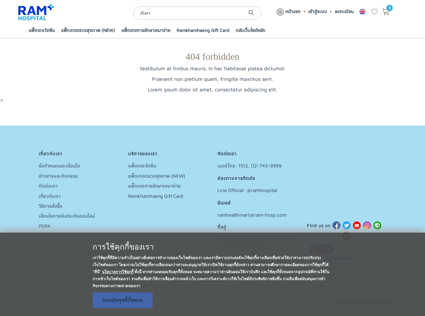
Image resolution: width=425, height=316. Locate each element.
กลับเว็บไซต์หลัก (250, 30)
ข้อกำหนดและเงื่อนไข (59, 165)
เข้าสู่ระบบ (317, 11)
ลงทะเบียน (344, 11)
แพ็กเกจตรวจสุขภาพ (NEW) (88, 30)
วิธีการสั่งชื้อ (50, 206)
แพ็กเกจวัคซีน (42, 30)
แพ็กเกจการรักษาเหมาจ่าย (145, 30)
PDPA (44, 226)
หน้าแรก (288, 11)
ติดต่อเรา (48, 186)
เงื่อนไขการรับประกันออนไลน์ (67, 216)
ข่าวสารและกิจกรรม (58, 176)
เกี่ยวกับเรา (50, 196)
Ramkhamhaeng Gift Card (203, 30)
